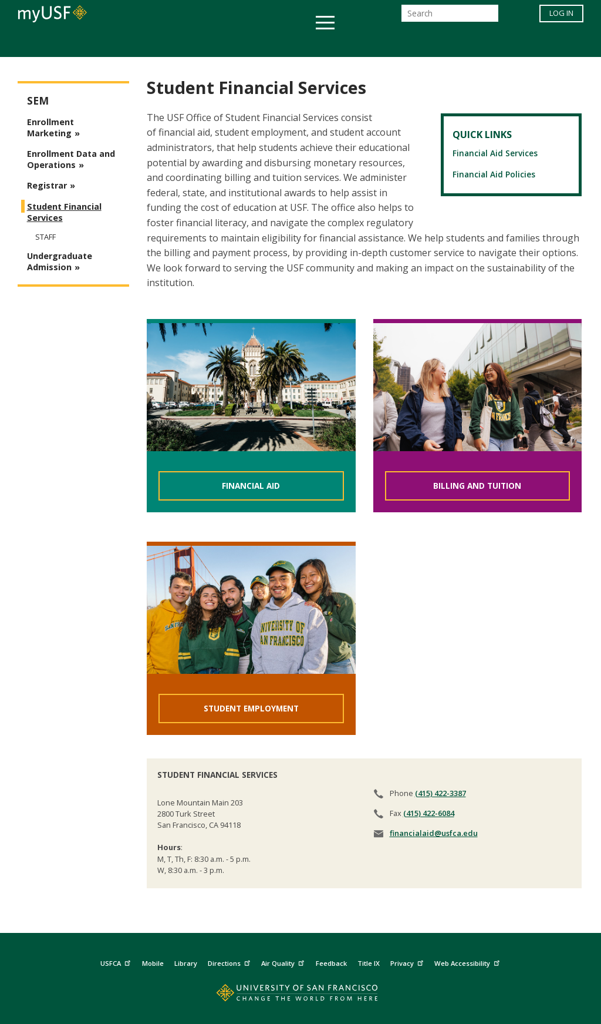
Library (185, 963)
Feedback (331, 963)
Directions (230, 962)
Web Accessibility (468, 962)
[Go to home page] (301, 995)
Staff (45, 237)
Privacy (408, 962)
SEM (38, 100)
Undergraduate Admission (59, 261)
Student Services (159, 43)
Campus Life (359, 43)
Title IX (368, 963)
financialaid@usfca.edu (434, 833)
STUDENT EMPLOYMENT (251, 708)
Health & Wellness (265, 43)
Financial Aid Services (495, 153)
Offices (424, 43)
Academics (73, 43)
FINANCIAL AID (251, 485)
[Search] (449, 16)
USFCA (116, 962)
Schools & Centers (508, 43)
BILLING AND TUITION (477, 485)
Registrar (47, 185)
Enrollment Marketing (50, 127)
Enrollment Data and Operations (71, 159)
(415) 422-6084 (428, 813)
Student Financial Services (64, 212)
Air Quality (284, 962)
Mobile (153, 963)
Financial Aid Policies (494, 174)
